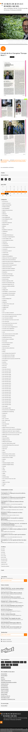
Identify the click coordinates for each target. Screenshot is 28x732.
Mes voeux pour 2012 (6, 381)
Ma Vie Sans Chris (6, 346)
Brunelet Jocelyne (5, 518)
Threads (4, 466)
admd (7, 664)
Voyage (3, 484)
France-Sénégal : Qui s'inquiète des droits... (11, 618)
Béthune (4, 226)
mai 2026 (3, 550)
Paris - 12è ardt (22, 160)
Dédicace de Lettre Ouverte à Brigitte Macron (11, 261)
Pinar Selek (4, 436)
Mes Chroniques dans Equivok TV (9, 353)
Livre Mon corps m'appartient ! (8, 328)
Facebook (4, 287)
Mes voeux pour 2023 (6, 399)
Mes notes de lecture (6, 369)
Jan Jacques (3, 512)
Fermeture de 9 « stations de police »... (10, 601)
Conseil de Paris (5, 245)
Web (3, 485)
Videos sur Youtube (5, 690)
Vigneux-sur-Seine (6, 482)
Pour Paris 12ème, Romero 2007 (8, 443)
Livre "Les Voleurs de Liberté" (8, 312)
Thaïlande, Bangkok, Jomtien (8, 462)
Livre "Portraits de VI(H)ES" (7, 318)
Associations (5, 220)
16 (10, 191)
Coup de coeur (5, 252)
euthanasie (15, 664)
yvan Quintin (4, 534)
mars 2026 (3, 554)
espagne (24, 161)
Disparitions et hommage (7, 273)
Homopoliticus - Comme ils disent (9, 291)
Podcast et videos (5, 438)
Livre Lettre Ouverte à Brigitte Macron (9, 326)
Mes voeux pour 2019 (6, 393)
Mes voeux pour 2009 (6, 376)
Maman (4, 349)
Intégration (4, 302)
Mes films (4, 362)
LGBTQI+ (4, 309)
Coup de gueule (5, 254)
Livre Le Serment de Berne (7, 325)
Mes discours (5, 360)
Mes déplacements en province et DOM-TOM (11, 358)
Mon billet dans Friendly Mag (8, 411)
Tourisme (4, 471)
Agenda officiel (4, 673)
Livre (3, 310)
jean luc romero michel (5, 667)
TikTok (3, 469)
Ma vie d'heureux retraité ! (7, 342)
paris (11, 664)
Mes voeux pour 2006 (6, 370)
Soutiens (4, 459)
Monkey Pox (4, 413)
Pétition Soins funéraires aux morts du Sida (10, 434)
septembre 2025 (4, 564)
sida (25, 662)
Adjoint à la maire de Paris (7, 210)
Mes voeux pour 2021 (6, 395)
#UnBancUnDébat (6, 206)
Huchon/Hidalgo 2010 (6, 298)
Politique (3, 664)
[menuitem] (13, 40)
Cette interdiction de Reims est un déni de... (11, 597)
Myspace (4, 416)
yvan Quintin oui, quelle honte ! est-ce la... (10, 523)
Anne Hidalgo (5, 215)
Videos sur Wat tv (4, 692)
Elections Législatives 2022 (7, 280)
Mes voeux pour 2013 (6, 383)
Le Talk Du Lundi (5, 305)
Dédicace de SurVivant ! (7, 266)
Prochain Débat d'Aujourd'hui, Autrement (10, 445)
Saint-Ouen (4, 448)
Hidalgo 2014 (5, 289)
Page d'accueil (24, 40)
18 (17, 191)
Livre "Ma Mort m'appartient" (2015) (9, 316)
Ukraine (4, 475)
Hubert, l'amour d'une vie (6, 680)
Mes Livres (4, 365)
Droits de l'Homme (6, 277)
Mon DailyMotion (4, 685)
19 (21, 191)
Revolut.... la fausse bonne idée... (8, 614)
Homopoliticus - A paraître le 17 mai (8, 699)
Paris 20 (4, 422)
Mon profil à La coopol (5, 697)
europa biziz (13, 161)
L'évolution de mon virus (14, 160)
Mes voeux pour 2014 (6, 385)
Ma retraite (4, 340)
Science (4, 452)
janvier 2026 (3, 557)
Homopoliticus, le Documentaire (8, 293)
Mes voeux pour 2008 (6, 374)
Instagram (4, 300)
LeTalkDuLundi (5, 307)
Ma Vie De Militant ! (6, 344)
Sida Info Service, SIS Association (8, 453)
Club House (4, 242)
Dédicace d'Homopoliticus (7, 256)
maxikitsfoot (4, 529)
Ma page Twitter (4, 694)
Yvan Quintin (4, 493)
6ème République (5, 208)
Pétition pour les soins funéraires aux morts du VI (12, 432)
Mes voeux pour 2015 (6, 386)
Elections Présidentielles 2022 (8, 282)
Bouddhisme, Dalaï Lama (7, 229)
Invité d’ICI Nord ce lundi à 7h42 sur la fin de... (11, 592)
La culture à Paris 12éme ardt (8, 303)
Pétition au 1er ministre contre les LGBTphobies (11, 429)
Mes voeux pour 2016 (6, 388)
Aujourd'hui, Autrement (7, 222)
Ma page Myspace (4, 687)
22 (6, 193)
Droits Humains (5, 279)
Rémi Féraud (5, 446)
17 (14, 191)
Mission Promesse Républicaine (8, 409)
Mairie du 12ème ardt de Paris (8, 348)
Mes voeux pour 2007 (6, 372)
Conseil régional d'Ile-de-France (8, 247)
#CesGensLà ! (5, 201)
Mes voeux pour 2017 (6, 390)
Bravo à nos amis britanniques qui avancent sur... (12, 605)
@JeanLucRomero (4, 175)
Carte (2, 570)
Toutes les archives (5, 566)
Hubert (3, 296)
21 (2, 193)
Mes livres (3, 678)
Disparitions (4, 272)
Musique (4, 415)
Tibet (3, 468)
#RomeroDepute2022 (6, 205)
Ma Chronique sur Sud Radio (8, 339)
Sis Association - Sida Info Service (8, 455)
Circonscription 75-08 (6, 238)
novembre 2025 (4, 560)
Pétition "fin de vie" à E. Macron (8, 427)
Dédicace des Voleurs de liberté (8, 268)
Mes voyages (5, 406)
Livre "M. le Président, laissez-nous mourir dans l (12, 314)
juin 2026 (3, 548)
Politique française (6, 439)
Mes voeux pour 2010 (6, 378)
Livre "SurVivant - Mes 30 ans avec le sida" (10, 319)
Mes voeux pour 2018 (6, 392)
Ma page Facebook (4, 689)
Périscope (4, 425)
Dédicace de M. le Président (7, 263)
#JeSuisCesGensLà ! (6, 203)
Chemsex (4, 233)
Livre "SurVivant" (5, 321)
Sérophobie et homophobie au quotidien (9, 682)
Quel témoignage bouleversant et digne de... (11, 622)
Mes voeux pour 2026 (6, 404)
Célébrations (5, 231)
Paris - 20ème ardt (6, 420)
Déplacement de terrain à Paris (8, 270)
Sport (3, 461)
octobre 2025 (3, 562)
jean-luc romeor (19, 161)
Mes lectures (5, 363)
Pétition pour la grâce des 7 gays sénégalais (11, 431)
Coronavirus (4, 249)
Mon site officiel (4, 675)
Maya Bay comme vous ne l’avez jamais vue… (11, 626)
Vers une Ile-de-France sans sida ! (9, 478)
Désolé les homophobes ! (7, 609)
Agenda (4, 212)
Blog (3, 227)
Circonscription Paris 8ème (7, 240)
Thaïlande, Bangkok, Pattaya (8, 464)
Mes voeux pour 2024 (6, 400)
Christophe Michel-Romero (7, 234)
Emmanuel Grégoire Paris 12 (8, 284)
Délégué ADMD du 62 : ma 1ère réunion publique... (12, 588)
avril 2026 (3, 552)
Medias (3, 351)
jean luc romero (8, 662)
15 (6, 191)
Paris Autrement (4, 161)
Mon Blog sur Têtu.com (5, 695)
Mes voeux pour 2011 (6, 379)
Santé (3, 450)
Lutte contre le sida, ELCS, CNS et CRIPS (10, 333)
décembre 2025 (4, 559)
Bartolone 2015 (5, 224)
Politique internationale (7, 441)
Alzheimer (4, 213)
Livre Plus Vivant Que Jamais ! (8, 330)
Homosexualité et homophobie (8, 295)
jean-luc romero (16, 662)
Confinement (5, 243)
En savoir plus (9, 730)
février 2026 (3, 555)
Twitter (3, 473)
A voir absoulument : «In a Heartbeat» (13, 40)
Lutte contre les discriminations (8, 335)
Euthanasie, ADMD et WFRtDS (8, 286)
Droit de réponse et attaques (8, 275)
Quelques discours (4, 684)
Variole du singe (5, 476)
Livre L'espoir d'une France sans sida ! (9, 323)
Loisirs (3, 332)
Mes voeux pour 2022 (6, 397)
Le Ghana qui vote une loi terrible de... (17, 493)
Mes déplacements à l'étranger (8, 355)
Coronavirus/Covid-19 (6, 250)
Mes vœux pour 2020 (6, 408)
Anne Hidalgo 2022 (6, 217)
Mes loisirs (4, 367)
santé (2, 662)
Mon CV (2, 677)
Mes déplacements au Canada (8, 356)
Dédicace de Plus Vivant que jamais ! (9, 265)
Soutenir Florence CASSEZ (7, 457)
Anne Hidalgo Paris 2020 (7, 219)
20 (25, 191)
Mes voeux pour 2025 (6, 402)
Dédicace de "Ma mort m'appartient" (9, 257)
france (21, 662)
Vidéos (3, 480)
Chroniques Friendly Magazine (8, 236)
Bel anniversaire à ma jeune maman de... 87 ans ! (18, 43)
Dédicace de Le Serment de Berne (9, 259)
